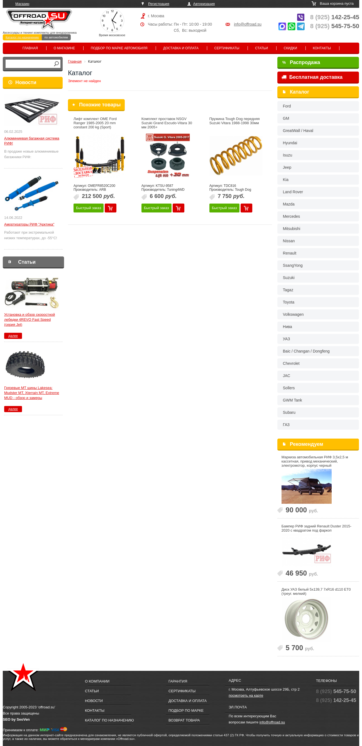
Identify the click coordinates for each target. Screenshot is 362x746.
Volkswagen (293, 314)
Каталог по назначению (22, 37)
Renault (289, 253)
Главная (30, 48)
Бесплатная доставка (312, 77)
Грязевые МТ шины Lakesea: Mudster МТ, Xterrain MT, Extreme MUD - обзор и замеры (31, 393)
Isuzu (287, 155)
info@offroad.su (247, 24)
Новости (25, 82)
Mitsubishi (291, 228)
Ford (287, 106)
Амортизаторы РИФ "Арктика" (29, 224)
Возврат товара (184, 720)
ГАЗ (286, 424)
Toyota (288, 302)
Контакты (322, 48)
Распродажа (301, 62)
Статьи (261, 48)
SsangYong (293, 265)
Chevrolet (291, 363)
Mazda (289, 204)
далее (13, 336)
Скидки (290, 48)
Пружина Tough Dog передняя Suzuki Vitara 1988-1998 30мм (234, 121)
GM (286, 118)
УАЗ (286, 339)
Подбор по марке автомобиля (119, 48)
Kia (285, 179)
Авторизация (204, 4)
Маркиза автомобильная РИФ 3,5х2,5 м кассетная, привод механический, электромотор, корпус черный (315, 461)
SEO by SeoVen (16, 719)
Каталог (299, 92)
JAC (286, 375)
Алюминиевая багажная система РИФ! (31, 140)
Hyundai (290, 143)
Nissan (289, 241)
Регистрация (158, 4)
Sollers (289, 388)
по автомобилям (56, 37)
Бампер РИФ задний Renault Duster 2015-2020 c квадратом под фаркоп (316, 528)
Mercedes (291, 216)
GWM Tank (292, 400)
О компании (97, 681)
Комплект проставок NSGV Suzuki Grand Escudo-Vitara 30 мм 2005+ (166, 123)
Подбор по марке (186, 710)
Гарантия (177, 681)
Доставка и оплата (181, 48)
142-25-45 (334, 17)
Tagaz (288, 290)
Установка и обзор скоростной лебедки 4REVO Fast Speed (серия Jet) (29, 319)
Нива (287, 326)
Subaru (289, 412)
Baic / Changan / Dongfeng (306, 351)
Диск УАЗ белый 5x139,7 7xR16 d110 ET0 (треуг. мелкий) (316, 591)
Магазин (22, 4)
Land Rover (293, 192)
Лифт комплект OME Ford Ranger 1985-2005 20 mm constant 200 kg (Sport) (95, 123)
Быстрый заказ (88, 208)
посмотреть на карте (246, 695)
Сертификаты (226, 48)
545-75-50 (334, 26)
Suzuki (289, 277)
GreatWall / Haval (298, 130)
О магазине (64, 48)
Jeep (287, 167)
